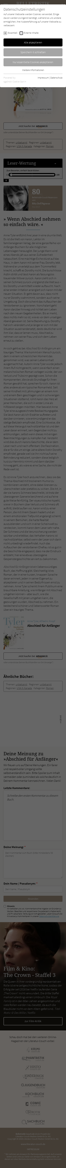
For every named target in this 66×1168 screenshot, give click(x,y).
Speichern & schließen (33, 52)
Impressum (43, 77)
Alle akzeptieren (33, 42)
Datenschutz (56, 77)
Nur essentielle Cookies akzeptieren (33, 62)
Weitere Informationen (33, 70)
